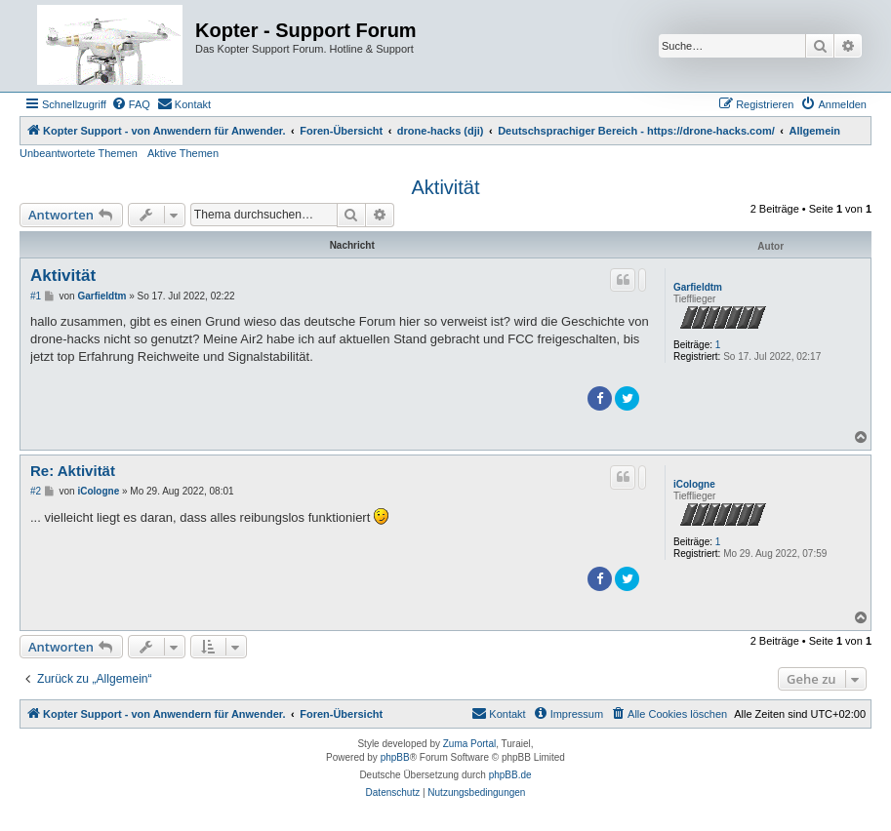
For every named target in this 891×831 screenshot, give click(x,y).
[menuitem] (130, 104)
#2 (35, 491)
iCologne (694, 484)
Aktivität (445, 187)
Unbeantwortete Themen (79, 153)
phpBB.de (510, 775)
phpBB (395, 757)
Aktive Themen (183, 153)
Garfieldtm (697, 287)
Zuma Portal (469, 743)
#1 (35, 296)
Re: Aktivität (72, 470)
